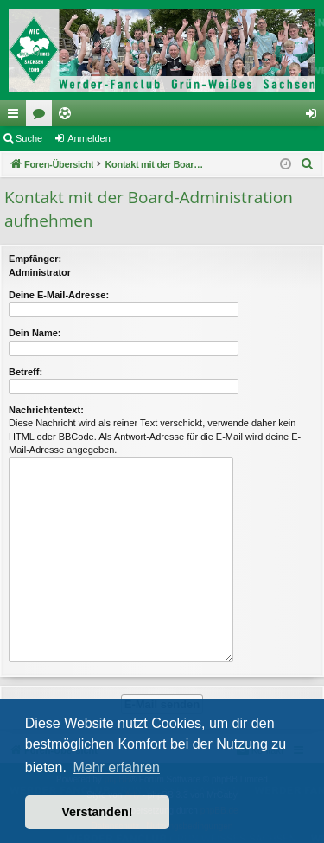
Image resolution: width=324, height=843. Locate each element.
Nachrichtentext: (46, 410)
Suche (29, 138)
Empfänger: (35, 258)
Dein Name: (35, 333)
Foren (42, 116)
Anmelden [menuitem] (315, 116)
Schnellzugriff (16, 116)
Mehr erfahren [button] (116, 767)
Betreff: (25, 372)
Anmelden (89, 138)
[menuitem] (307, 164)
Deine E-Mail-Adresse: (59, 295)
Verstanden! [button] (96, 812)
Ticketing (68, 116)
